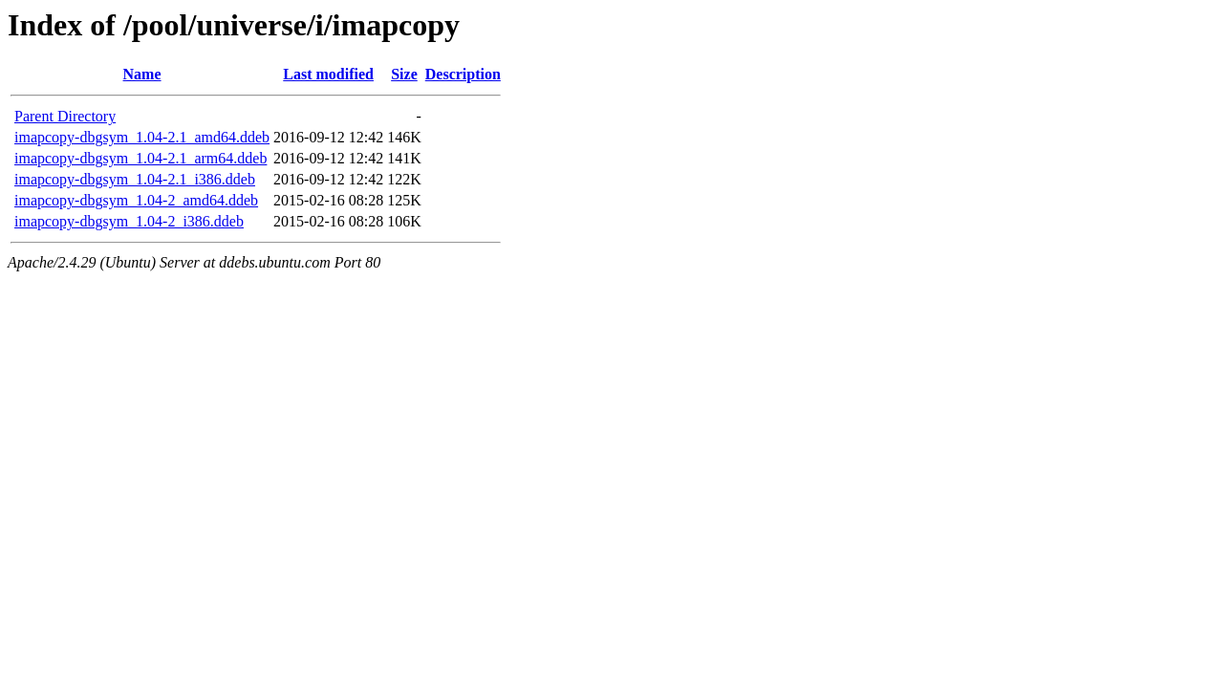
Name (142, 74)
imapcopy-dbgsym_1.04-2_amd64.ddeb (136, 200)
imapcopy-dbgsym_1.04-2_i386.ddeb (129, 221)
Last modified (328, 74)
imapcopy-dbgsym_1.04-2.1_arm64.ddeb (140, 158)
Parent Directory (65, 116)
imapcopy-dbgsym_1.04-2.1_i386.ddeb (134, 179)
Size (404, 74)
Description (463, 74)
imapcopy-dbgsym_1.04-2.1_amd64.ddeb (142, 137)
